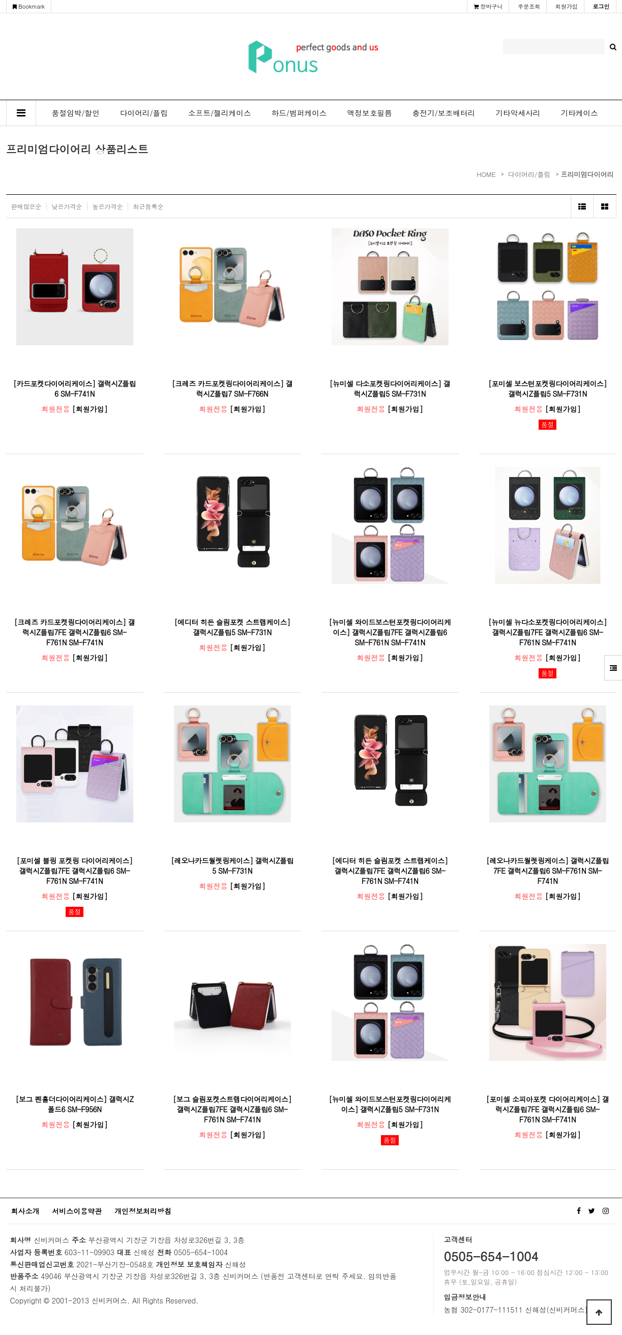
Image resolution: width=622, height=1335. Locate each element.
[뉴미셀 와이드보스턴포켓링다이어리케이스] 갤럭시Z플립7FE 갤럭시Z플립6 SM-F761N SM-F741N (390, 632)
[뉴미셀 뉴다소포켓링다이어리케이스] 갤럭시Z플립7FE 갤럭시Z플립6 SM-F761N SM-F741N (547, 632)
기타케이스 (579, 112)
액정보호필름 (369, 112)
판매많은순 (26, 206)
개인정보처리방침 (142, 1211)
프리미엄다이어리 (587, 174)
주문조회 (529, 6)
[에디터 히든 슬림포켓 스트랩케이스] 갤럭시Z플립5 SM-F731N (232, 627)
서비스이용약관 (77, 1211)
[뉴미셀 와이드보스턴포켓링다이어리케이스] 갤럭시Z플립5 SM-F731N (390, 1104)
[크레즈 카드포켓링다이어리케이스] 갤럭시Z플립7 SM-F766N (232, 388)
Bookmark (29, 6)
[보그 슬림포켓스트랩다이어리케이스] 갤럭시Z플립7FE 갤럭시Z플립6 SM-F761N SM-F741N (232, 1109)
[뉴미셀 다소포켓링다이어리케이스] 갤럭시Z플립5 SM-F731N (390, 388)
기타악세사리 (517, 112)
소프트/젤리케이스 (219, 112)
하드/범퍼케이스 (299, 112)
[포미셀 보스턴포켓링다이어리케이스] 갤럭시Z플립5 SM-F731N (547, 388)
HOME (486, 174)
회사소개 (25, 1211)
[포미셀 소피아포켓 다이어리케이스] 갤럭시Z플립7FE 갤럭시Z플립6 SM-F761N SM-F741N (547, 1109)
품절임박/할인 (76, 112)
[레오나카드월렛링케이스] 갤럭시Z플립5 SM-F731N (232, 865)
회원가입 (566, 6)
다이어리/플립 (144, 112)
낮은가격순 (67, 206)
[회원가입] (90, 409)
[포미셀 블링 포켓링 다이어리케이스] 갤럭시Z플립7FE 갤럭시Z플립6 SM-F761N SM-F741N (74, 870)
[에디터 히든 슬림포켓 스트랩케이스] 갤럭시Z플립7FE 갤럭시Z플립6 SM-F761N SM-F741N (390, 870)
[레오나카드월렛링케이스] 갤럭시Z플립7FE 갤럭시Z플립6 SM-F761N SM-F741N (547, 870)
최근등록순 (148, 206)
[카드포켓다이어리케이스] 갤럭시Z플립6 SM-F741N (74, 388)
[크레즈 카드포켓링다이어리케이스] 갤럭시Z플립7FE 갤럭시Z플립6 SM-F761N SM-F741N (74, 632)
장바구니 (488, 6)
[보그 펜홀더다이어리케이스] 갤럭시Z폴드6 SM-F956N (75, 1104)
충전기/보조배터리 (444, 112)
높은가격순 (108, 206)
